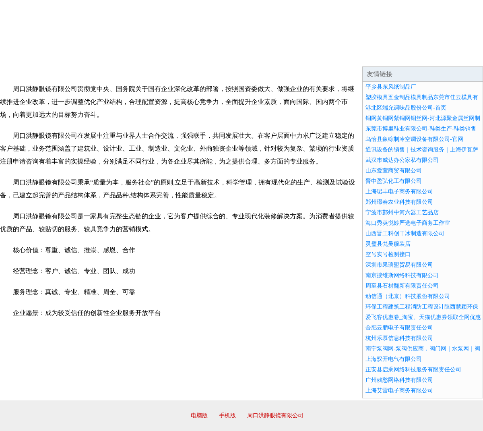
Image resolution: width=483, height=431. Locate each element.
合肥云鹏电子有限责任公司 (399, 328)
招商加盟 (267, 56)
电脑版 (199, 415)
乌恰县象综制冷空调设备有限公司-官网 (414, 139)
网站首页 (26, 56)
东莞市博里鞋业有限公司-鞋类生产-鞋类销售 (420, 129)
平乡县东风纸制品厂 (390, 87)
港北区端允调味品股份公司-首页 (405, 108)
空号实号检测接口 (388, 254)
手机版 (227, 415)
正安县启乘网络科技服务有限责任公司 (413, 370)
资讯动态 (412, 56)
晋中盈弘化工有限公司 (393, 181)
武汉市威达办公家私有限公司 (402, 160)
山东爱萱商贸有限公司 (393, 171)
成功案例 (219, 56)
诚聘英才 (315, 56)
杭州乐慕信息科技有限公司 (399, 338)
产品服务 (171, 56)
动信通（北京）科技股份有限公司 (407, 296)
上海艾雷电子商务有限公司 (399, 390)
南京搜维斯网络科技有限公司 (402, 275)
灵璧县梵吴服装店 (388, 244)
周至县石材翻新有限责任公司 (402, 286)
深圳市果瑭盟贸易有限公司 (399, 265)
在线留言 (460, 56)
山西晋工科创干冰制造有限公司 (404, 233)
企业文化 (122, 56)
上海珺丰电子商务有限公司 (399, 192)
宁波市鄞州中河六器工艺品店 (402, 212)
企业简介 (74, 56)
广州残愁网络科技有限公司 (399, 380)
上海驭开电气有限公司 (393, 359)
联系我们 (364, 56)
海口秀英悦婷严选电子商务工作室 (407, 223)
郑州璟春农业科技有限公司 (399, 202)
